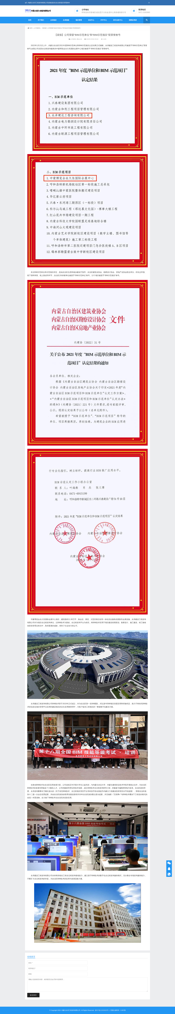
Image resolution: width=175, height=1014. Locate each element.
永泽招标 (66, 20)
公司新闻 (37, 28)
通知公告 (79, 39)
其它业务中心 (118, 20)
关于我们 (41, 20)
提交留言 (33, 995)
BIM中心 (91, 20)
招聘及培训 (133, 20)
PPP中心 (104, 20)
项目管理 (79, 20)
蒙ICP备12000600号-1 (102, 1010)
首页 (29, 20)
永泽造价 (53, 20)
